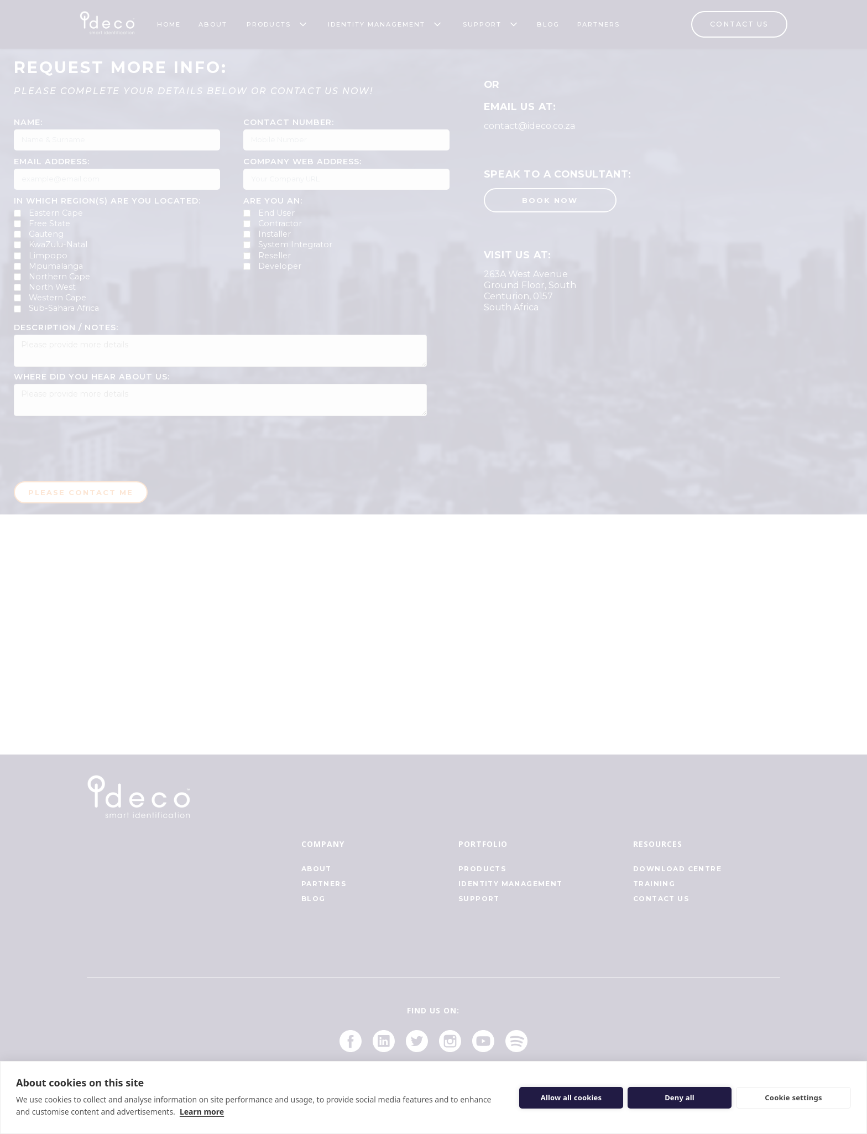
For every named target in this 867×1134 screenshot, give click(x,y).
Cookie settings (793, 1097)
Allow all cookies (571, 1097)
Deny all (679, 1097)
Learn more (202, 1111)
